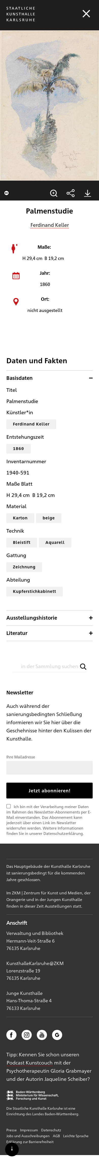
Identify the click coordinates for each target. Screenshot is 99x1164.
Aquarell (55, 542)
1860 (18, 448)
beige (49, 517)
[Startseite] (20, 21)
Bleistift (21, 542)
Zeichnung (24, 566)
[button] (83, 666)
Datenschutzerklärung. (63, 833)
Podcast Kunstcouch (30, 1062)
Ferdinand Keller (49, 224)
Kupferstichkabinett (34, 591)
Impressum (29, 1130)
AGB (56, 1135)
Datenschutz (51, 1130)
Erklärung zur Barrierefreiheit (30, 1141)
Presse (11, 1130)
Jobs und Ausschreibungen (28, 1135)
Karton (20, 517)
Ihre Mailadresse (20, 756)
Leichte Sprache (76, 1135)
